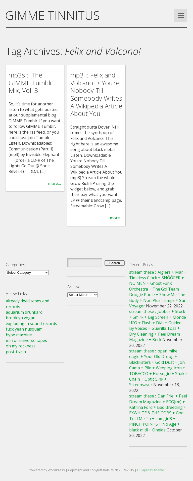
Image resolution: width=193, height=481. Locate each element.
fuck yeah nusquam (24, 329)
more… (54, 183)
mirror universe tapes (26, 340)
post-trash (16, 351)
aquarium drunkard (24, 312)
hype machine (19, 335)
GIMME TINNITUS (52, 15)
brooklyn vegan (20, 317)
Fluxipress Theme (150, 470)
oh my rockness (20, 346)
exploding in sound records (31, 323)
